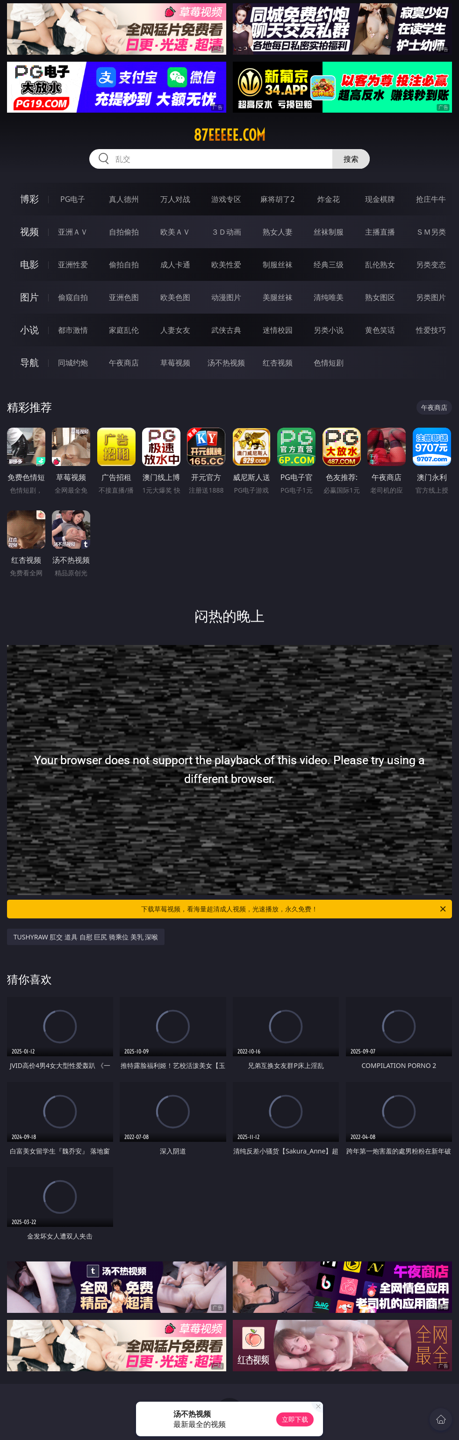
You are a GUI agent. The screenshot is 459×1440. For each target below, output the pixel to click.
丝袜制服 (329, 232)
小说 (29, 329)
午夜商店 (124, 363)
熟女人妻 (278, 232)
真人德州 (124, 199)
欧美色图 (175, 297)
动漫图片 (226, 297)
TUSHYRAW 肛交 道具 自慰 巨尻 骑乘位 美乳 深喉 (86, 936)
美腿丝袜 (278, 297)
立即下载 (295, 1419)
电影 (29, 264)
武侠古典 (226, 330)
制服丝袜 (278, 264)
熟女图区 (380, 297)
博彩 (29, 199)
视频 (29, 231)
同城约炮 (73, 363)
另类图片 (431, 297)
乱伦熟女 (380, 264)
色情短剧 (329, 363)
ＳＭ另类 (431, 232)
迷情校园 (278, 330)
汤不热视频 (226, 363)
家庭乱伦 (124, 330)
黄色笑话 (380, 330)
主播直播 (380, 232)
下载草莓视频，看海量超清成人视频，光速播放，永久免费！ (294, 909)
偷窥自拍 (73, 297)
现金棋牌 (380, 199)
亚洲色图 (124, 297)
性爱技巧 (431, 330)
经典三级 (329, 264)
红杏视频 (278, 363)
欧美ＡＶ (175, 232)
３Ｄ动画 (226, 232)
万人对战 (175, 199)
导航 (29, 362)
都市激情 (73, 330)
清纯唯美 (329, 297)
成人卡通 (175, 264)
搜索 (351, 159)
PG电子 (72, 199)
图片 (29, 297)
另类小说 (329, 330)
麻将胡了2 (277, 199)
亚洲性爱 (73, 264)
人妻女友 (175, 330)
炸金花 (328, 199)
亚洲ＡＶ (73, 232)
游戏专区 (226, 199)
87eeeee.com (229, 135)
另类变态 (431, 264)
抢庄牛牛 (431, 199)
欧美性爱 (226, 264)
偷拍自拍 (124, 264)
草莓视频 (175, 363)
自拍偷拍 (124, 232)
